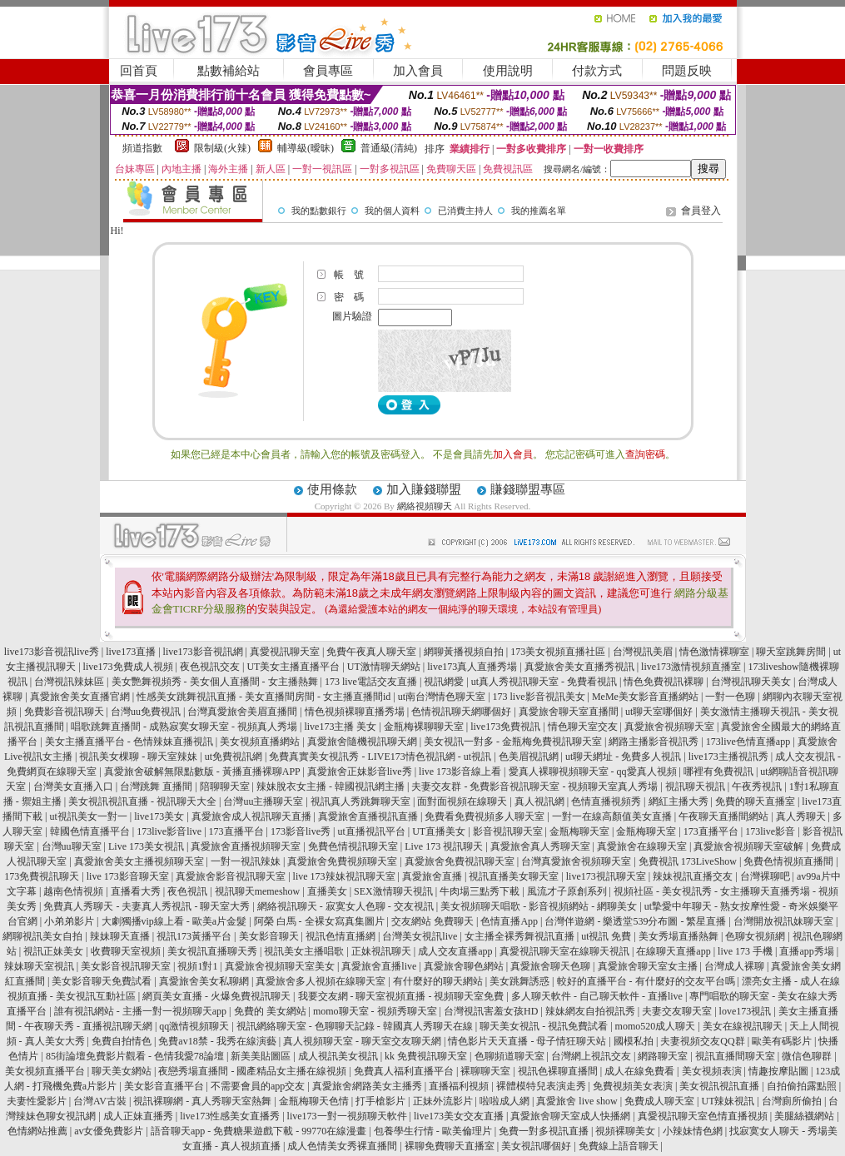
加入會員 (418, 70)
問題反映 (687, 70)
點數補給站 (228, 70)
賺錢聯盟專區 (527, 489)
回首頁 (138, 70)
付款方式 (597, 70)
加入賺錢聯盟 (423, 489)
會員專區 (328, 70)
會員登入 (701, 210)
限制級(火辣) (222, 148)
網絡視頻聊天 (424, 506)
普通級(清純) (388, 148)
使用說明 (508, 70)
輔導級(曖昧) (305, 148)
